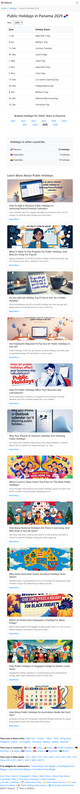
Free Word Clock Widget (44, 769)
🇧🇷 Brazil (63, 751)
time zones (18, 757)
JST (14, 760)
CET (40, 757)
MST (52, 757)
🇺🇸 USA (27, 747)
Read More (15, 219)
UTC (27, 757)
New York (30, 738)
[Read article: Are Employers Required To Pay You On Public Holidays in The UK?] (40, 328)
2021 (13, 121)
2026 (64, 121)
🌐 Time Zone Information (61, 785)
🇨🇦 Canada (38, 751)
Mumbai (64, 741)
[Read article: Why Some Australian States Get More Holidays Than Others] (40, 559)
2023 (33, 121)
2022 (23, 121)
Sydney (55, 741)
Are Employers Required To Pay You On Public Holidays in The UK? (39, 345)
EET (69, 757)
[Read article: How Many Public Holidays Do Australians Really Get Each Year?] (40, 697)
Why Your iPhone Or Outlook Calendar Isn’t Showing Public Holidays (37, 437)
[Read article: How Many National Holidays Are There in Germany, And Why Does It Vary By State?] (40, 513)
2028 (35, 124)
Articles (5, 782)
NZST (40, 760)
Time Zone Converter (29, 779)
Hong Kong (65, 738)
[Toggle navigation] (77, 3)
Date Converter (48, 779)
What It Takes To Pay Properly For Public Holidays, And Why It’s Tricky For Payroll (38, 253)
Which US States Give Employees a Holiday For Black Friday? (37, 622)
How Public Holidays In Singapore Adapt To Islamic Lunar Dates (39, 667)
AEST (20, 760)
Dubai (14, 741)
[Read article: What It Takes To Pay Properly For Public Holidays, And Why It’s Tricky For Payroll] (40, 236)
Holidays (13, 8)
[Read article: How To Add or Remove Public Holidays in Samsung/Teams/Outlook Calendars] (40, 190)
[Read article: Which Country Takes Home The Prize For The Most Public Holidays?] (40, 467)
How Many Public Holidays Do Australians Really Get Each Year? (39, 714)
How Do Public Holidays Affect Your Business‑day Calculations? (35, 391)
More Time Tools (61, 776)
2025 (53, 121)
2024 (43, 121)
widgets (9, 766)
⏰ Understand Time (31, 782)
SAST (27, 760)
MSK (34, 760)
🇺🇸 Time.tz (6, 2)
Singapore (5, 741)
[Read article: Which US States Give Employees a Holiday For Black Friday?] (40, 605)
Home (3, 8)
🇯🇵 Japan (15, 751)
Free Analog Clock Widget (43, 766)
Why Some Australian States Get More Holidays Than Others (37, 575)
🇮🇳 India (48, 747)
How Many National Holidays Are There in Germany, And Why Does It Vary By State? (39, 529)
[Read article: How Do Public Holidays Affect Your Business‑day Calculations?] (40, 374)
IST (74, 757)
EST (63, 757)
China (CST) (5, 760)
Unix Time (5, 776)
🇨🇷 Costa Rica (16, 154)
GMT (34, 757)
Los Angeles (25, 741)
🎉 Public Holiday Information (32, 785)
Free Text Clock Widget (20, 769)
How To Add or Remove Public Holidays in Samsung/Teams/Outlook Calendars (31, 207)
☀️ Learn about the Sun (54, 782)
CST (58, 757)
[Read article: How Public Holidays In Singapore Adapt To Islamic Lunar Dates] (40, 651)
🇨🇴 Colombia (16, 159)
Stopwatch (25, 776)
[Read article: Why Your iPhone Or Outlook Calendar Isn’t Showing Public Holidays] (40, 420)
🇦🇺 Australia (51, 751)
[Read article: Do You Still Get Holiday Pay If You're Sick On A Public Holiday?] (40, 282)
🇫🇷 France (26, 751)
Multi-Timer (45, 776)
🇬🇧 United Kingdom (63, 747)
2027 (24, 124)
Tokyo (49, 738)
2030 (55, 124)
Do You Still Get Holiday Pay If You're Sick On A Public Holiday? (37, 299)
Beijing (46, 741)
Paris (56, 738)
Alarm (15, 776)
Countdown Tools (8, 779)
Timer (34, 776)
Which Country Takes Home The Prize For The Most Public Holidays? (40, 483)
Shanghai (36, 741)
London (40, 738)
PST (46, 757)
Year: (9, 22)
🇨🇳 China (37, 747)
